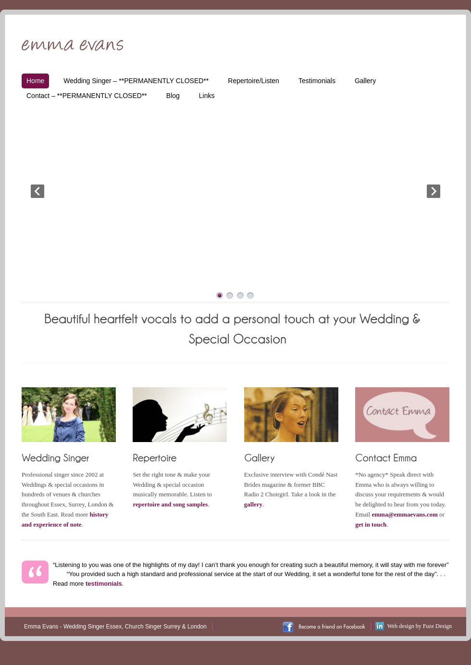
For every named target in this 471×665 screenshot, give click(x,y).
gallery (253, 504)
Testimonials (316, 81)
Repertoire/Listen (253, 81)
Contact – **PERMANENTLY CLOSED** (86, 95)
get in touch (370, 524)
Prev (37, 191)
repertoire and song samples (170, 504)
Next (433, 191)
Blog (173, 95)
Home (35, 81)
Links (207, 95)
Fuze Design (437, 626)
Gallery (365, 81)
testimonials (104, 583)
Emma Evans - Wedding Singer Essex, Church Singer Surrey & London (115, 626)
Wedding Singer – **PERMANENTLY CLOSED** (136, 81)
